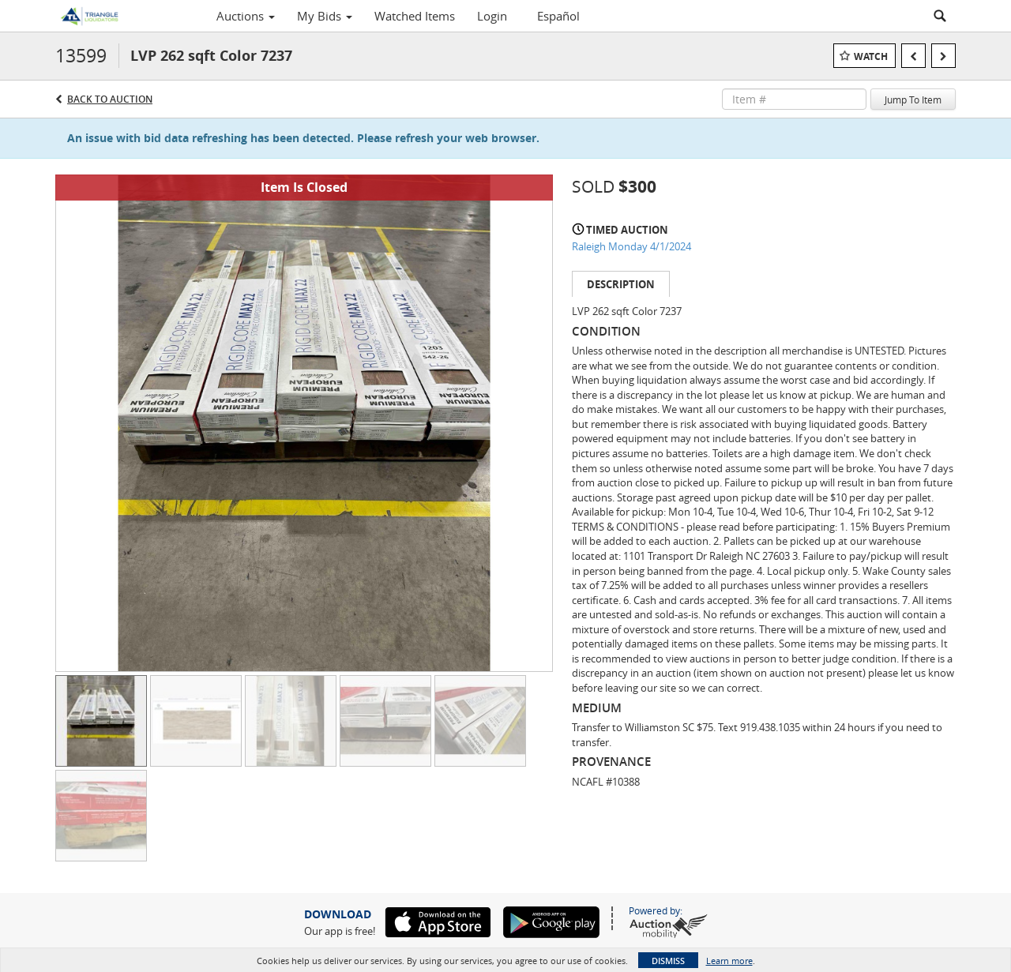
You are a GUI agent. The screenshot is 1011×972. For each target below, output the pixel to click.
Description (621, 284)
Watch (871, 56)
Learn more (729, 960)
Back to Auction (109, 99)
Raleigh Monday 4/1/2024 (631, 246)
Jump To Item (913, 99)
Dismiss (668, 960)
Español (558, 16)
